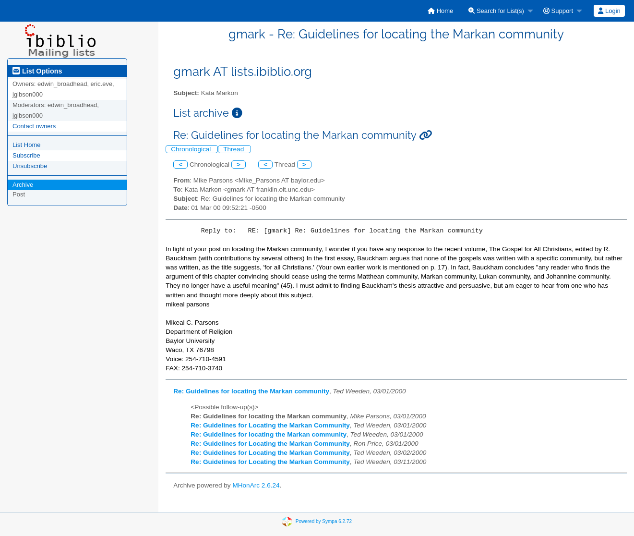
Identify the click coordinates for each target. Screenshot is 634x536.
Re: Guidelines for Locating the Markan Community (270, 425)
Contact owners (34, 126)
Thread (234, 149)
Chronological (192, 149)
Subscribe (26, 155)
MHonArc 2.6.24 (255, 485)
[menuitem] (440, 11)
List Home (26, 144)
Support (558, 10)
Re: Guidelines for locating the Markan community (251, 391)
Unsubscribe (29, 166)
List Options (37, 71)
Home (440, 10)
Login (609, 10)
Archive (22, 184)
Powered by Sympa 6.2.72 (324, 521)
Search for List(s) (496, 10)
